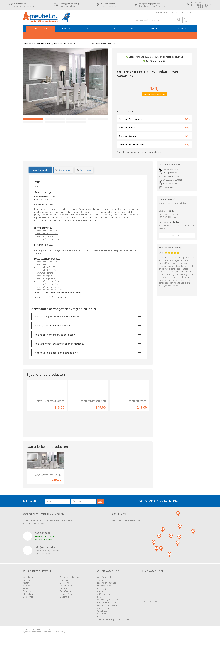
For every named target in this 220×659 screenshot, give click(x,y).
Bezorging (101, 599)
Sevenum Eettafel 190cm (46, 275)
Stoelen (112, 33)
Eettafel (63, 599)
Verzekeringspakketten (107, 610)
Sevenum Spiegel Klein (45, 280)
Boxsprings (28, 607)
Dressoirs (64, 593)
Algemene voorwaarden (108, 615)
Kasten (91, 33)
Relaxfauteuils (66, 601)
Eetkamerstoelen (68, 596)
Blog (99, 627)
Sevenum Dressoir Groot (46, 269)
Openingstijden (104, 596)
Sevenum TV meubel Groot (47, 289)
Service (100, 607)
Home (26, 48)
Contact (177, 240)
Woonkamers (45, 33)
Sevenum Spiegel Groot (46, 283)
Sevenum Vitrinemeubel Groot (49, 294)
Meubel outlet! (180, 33)
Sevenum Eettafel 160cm (46, 238)
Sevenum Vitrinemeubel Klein (48, 292)
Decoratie (64, 607)
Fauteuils (27, 601)
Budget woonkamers (69, 587)
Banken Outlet (66, 604)
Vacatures (101, 624)
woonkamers (36, 48)
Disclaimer (47, 642)
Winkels (175, 13)
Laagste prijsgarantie (106, 593)
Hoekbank (64, 590)
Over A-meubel (161, 13)
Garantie (101, 601)
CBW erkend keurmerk (107, 604)
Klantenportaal (189, 13)
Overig (155, 33)
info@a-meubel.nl (169, 227)
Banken (70, 33)
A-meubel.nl (54, 640)
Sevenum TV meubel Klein (47, 244)
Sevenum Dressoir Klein (46, 235)
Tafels (134, 33)
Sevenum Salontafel (44, 241)
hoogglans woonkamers (57, 48)
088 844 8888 (166, 216)
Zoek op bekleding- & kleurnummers (113, 630)
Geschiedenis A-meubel (108, 613)
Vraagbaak (102, 621)
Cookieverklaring (104, 618)
